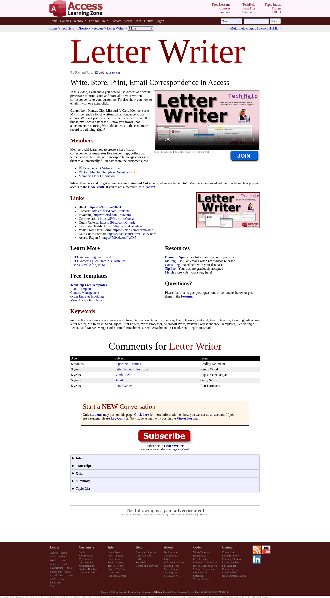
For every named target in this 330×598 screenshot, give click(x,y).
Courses (65, 21)
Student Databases (89, 569)
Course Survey (230, 569)
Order (197, 547)
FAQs (139, 558)
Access (98, 28)
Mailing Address (231, 558)
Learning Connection (205, 562)
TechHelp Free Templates (88, 285)
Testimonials (171, 555)
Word (53, 560)
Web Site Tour (144, 555)
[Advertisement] (165, 528)
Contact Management (84, 292)
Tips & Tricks (115, 565)
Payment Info (200, 572)
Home (53, 21)
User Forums (115, 558)
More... (54, 585)
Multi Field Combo (243, 28)
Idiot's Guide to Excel (205, 565)
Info (111, 547)
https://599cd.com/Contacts (110, 211)
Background (171, 552)
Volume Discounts (203, 569)
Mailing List (173, 261)
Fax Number (229, 565)
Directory (84, 28)
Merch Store (173, 272)
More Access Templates (86, 300)
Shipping (198, 575)
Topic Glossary (116, 562)
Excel (53, 556)
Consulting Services (147, 565)
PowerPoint (56, 567)
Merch (128, 21)
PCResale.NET (172, 575)
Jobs (166, 558)
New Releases (116, 555)
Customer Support (146, 552)
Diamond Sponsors (178, 257)
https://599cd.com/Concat (117, 218)
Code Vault (96, 187)
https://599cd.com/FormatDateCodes (131, 234)
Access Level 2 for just (88, 265)
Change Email (87, 572)
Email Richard (230, 572)
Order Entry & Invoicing (87, 296)
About (168, 547)
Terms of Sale (201, 579)
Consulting (172, 265)
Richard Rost (171, 565)
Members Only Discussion (97, 176)
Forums (94, 21)
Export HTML (268, 28)
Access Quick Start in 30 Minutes (97, 261)
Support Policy (230, 555)
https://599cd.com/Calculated (124, 226)
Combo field (122, 375)
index (64, 552)
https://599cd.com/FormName (133, 230)
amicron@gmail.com (234, 575)
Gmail (118, 380)
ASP (52, 579)
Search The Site (116, 569)
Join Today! (146, 187)
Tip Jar (170, 268)
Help (105, 21)
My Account (86, 555)
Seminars (55, 582)
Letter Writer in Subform (131, 369)
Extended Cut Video (96, 168)
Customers (86, 547)
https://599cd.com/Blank (105, 207)
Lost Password (87, 562)
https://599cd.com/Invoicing (112, 215)
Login (82, 552)
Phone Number (230, 562)
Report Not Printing (127, 364)
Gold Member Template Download (106, 172)
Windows (55, 564)
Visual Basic (57, 575)
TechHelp (79, 21)
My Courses (85, 558)
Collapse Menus (117, 575)
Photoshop (56, 571)
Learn (54, 547)
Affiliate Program (174, 562)
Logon (159, 21)
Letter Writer (116, 28)
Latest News (115, 552)
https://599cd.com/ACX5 (119, 237)
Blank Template (81, 289)
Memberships (86, 565)
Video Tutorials (202, 552)
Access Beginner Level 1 (92, 257)
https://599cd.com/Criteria (117, 222)
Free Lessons (171, 569)
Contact (116, 21)
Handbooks (199, 555)
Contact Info (229, 552)
